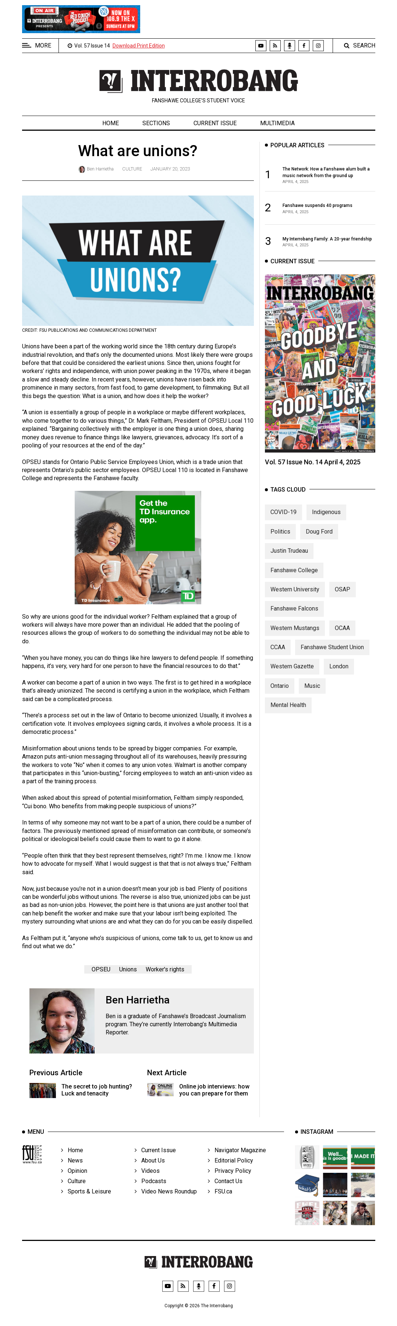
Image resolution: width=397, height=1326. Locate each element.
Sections (156, 123)
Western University (294, 594)
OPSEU (101, 969)
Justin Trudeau (289, 555)
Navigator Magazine (237, 1158)
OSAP (342, 594)
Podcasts (150, 1189)
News (72, 1168)
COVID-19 (283, 516)
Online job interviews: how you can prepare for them (214, 1090)
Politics (280, 535)
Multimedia (277, 123)
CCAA (277, 651)
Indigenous (326, 516)
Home (110, 123)
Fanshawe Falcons (294, 613)
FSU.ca (220, 1199)
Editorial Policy (230, 1168)
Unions (128, 969)
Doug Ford (319, 535)
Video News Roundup (166, 1199)
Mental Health (288, 709)
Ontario (279, 690)
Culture (132, 169)
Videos (147, 1178)
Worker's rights (165, 969)
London (338, 671)
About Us (150, 1168)
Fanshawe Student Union (332, 651)
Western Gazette (292, 671)
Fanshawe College (294, 574)
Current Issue (215, 123)
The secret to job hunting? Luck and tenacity (96, 1090)
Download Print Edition (139, 46)
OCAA (342, 632)
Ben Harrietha (100, 169)
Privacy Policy (229, 1178)
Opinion (74, 1178)
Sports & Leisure (86, 1199)
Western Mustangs (294, 632)
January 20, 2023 (170, 169)
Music (312, 690)
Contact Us (225, 1189)
